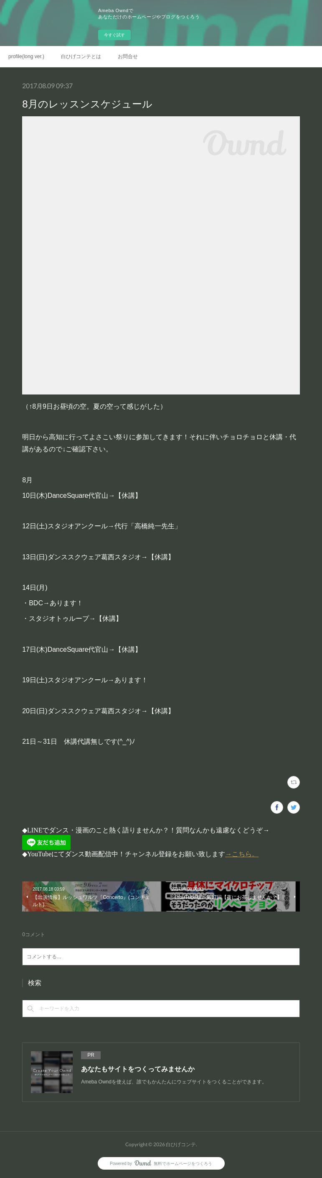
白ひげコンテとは (81, 56)
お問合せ (128, 56)
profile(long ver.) (26, 56)
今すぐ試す (114, 35)
